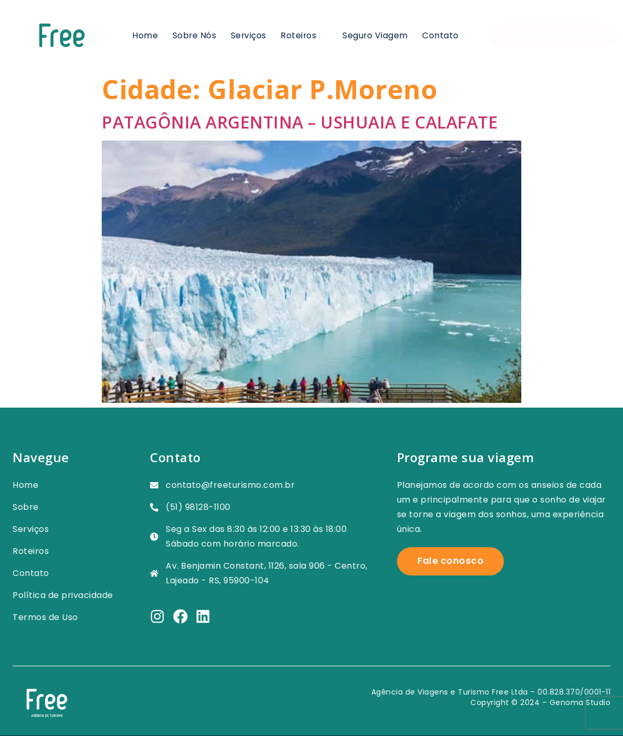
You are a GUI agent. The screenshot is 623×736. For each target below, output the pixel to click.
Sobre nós (193, 35)
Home (144, 35)
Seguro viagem (375, 35)
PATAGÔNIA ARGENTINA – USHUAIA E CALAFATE (300, 122)
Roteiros (304, 35)
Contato (440, 35)
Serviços (248, 35)
